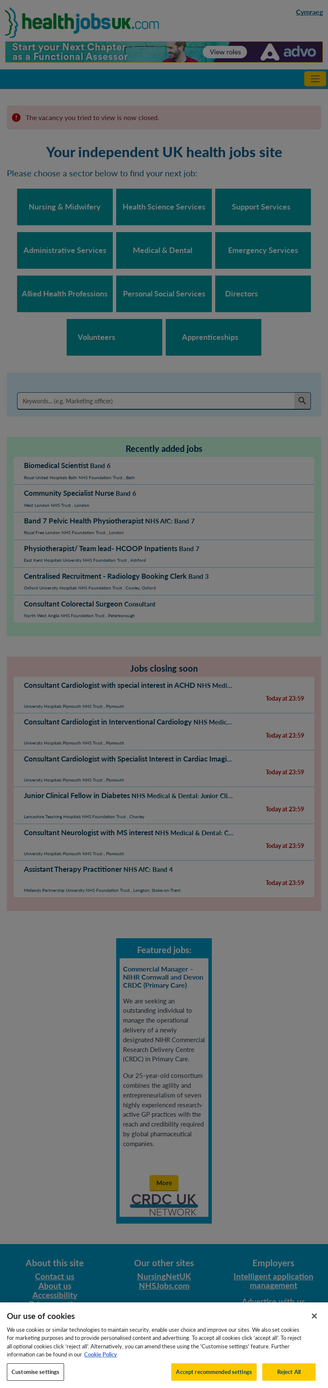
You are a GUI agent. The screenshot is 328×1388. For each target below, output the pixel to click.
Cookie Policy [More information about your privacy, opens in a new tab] (100, 1364)
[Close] (314, 1325)
